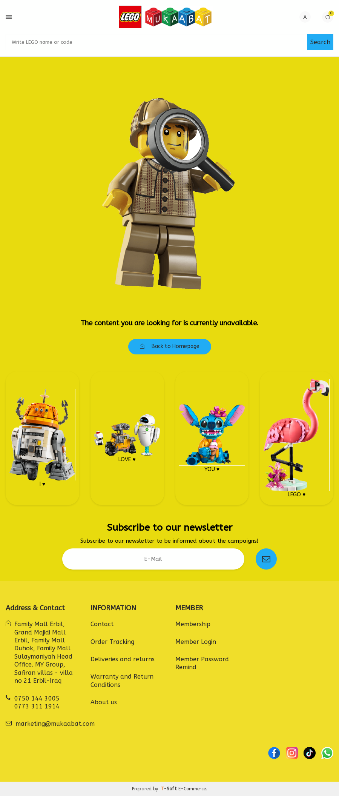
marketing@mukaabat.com (55, 723)
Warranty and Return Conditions (122, 680)
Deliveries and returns (123, 659)
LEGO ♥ (297, 438)
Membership (192, 624)
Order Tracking (112, 641)
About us (104, 702)
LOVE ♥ (127, 438)
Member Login (195, 641)
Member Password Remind (202, 663)
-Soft (169, 788)
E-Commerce (192, 788)
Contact (102, 624)
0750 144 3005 (37, 698)
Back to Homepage (169, 346)
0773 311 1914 (37, 706)
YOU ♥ (212, 438)
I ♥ (42, 438)
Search (320, 42)
